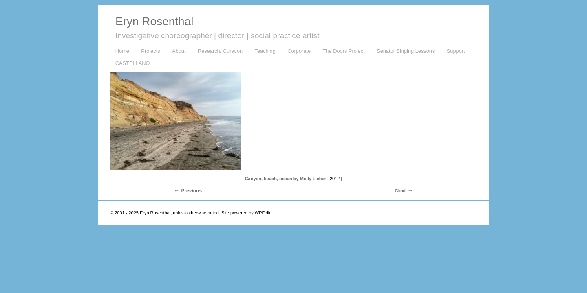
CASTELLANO (132, 63)
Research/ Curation (220, 51)
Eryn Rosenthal (154, 21)
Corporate (299, 51)
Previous (191, 191)
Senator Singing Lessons (406, 51)
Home (122, 51)
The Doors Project (344, 51)
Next (400, 191)
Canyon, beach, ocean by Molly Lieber (285, 178)
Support (456, 51)
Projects (150, 51)
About (178, 51)
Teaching (265, 51)
